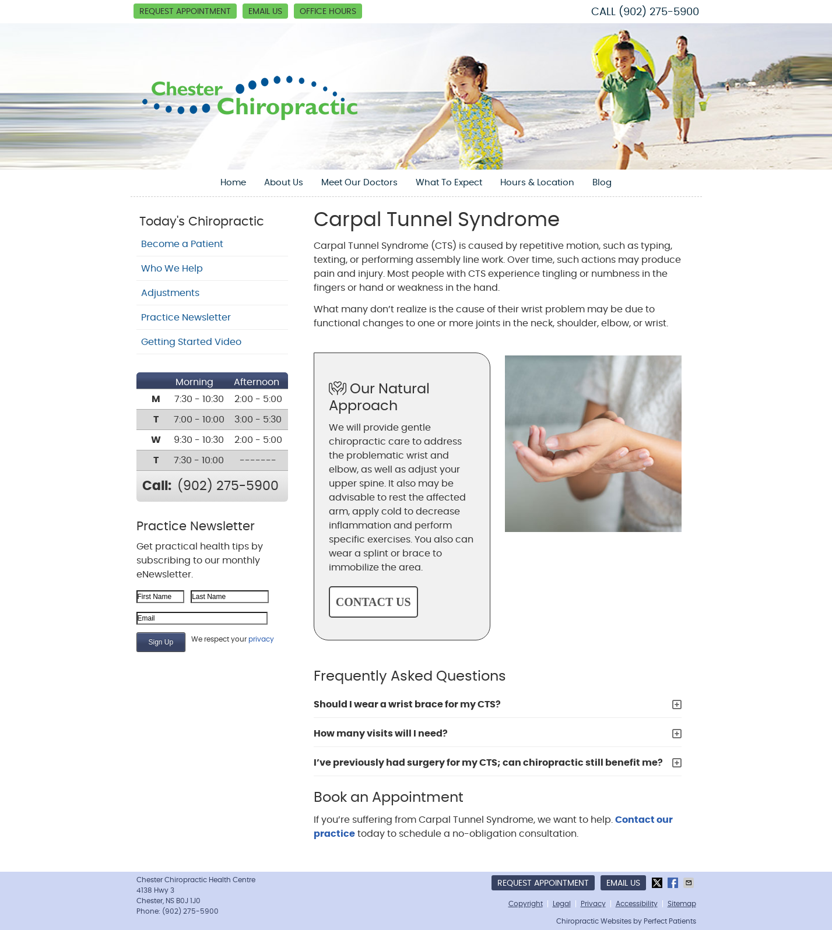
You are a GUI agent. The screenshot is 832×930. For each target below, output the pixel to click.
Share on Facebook (674, 883)
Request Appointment (185, 12)
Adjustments (170, 293)
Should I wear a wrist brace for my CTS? (407, 704)
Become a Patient (182, 244)
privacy (261, 639)
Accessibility (637, 903)
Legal (562, 903)
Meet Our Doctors (359, 182)
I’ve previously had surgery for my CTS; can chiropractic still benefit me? (488, 762)
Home (233, 182)
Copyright (525, 903)
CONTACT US (373, 602)
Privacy (593, 903)
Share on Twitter (658, 883)
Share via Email (689, 883)
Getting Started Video (191, 342)
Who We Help (172, 268)
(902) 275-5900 (659, 12)
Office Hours (328, 12)
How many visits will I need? (381, 733)
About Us (283, 182)
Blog (602, 182)
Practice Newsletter (186, 317)
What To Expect (449, 182)
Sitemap (682, 903)
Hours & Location (537, 182)
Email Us (265, 12)
